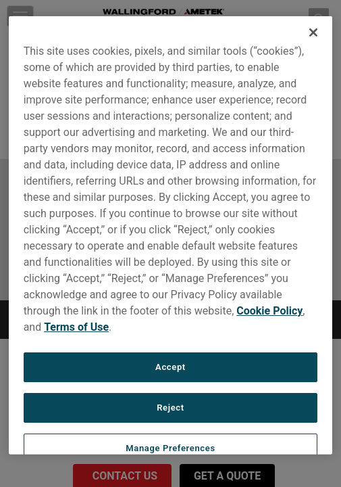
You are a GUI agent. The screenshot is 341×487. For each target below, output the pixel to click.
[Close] (313, 32)
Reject (170, 407)
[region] (171, 235)
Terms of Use (76, 327)
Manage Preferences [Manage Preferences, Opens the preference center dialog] (170, 448)
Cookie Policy (269, 310)
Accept (170, 367)
